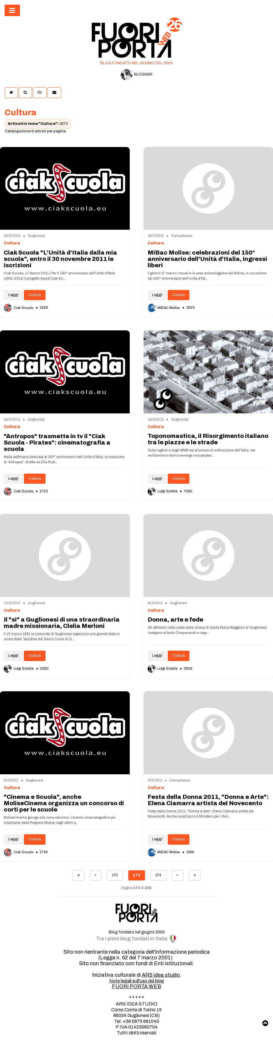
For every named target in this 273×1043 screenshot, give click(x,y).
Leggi (13, 295)
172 (115, 875)
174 (158, 875)
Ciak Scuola (19, 308)
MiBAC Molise (164, 308)
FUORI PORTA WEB (136, 986)
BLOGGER (136, 74)
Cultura (35, 295)
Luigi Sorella (163, 491)
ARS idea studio (161, 975)
